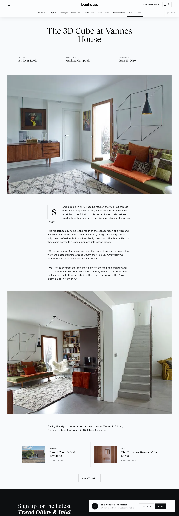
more (102, 430)
